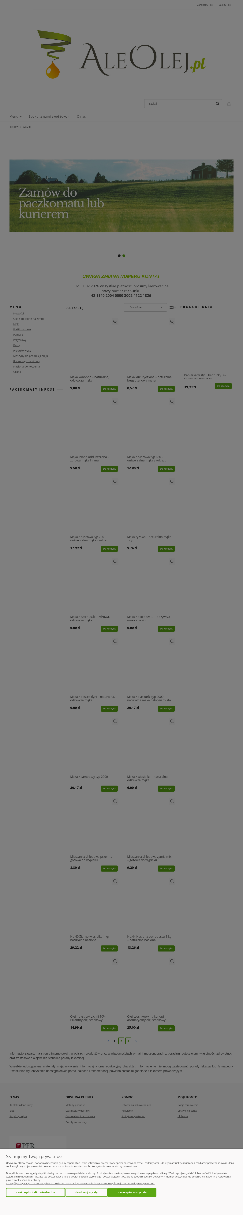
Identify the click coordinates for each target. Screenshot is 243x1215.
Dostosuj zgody (86, 1192)
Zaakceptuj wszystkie (132, 1192)
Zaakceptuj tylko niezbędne (35, 1192)
